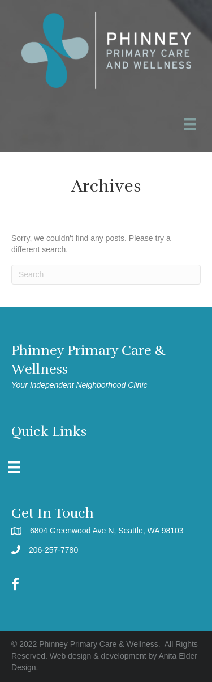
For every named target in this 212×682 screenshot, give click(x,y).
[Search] (106, 275)
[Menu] (14, 467)
